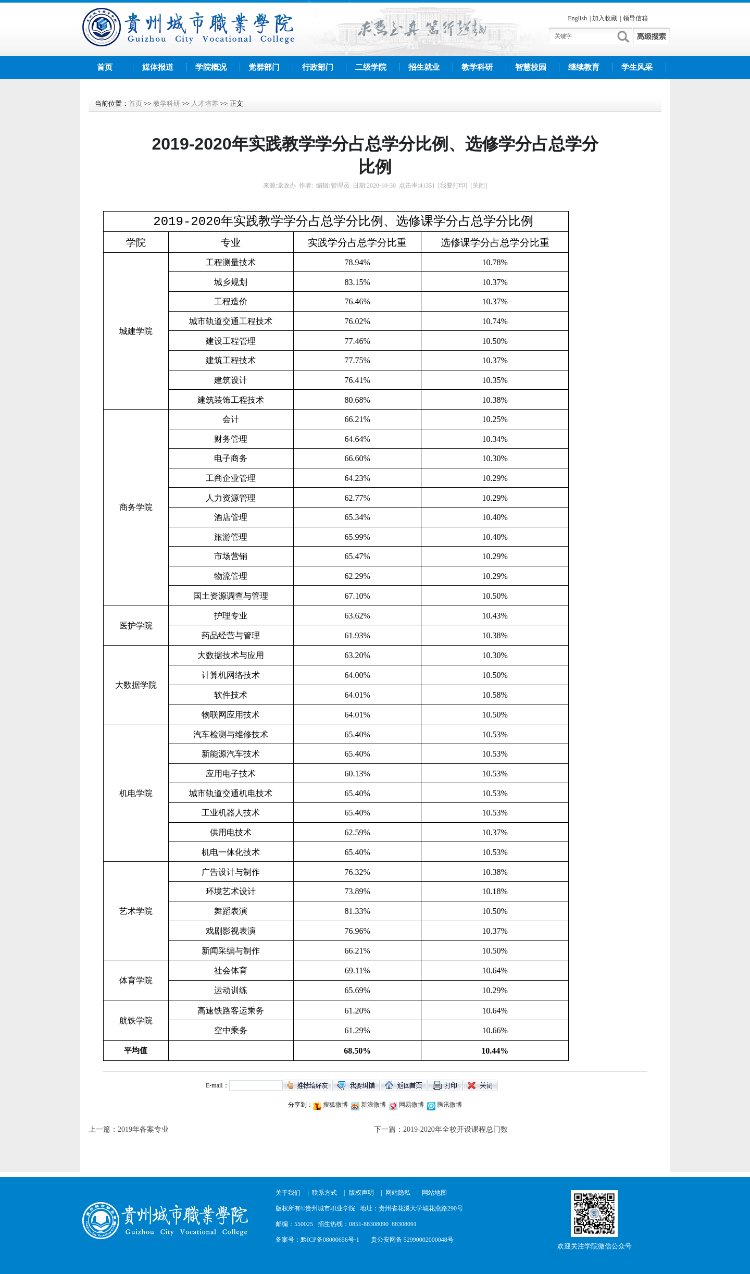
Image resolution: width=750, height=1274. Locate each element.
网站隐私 (397, 1192)
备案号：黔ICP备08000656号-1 (317, 1239)
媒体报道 (157, 67)
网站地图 (434, 1192)
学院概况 (211, 67)
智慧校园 (530, 67)
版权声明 (361, 1192)
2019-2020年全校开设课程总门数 (455, 1129)
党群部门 (264, 67)
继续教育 (583, 67)
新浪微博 (372, 1104)
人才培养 (204, 103)
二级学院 (370, 67)
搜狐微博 (334, 1104)
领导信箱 (635, 18)
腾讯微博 (448, 1104)
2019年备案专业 (143, 1129)
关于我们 (288, 1192)
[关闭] (478, 185)
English (577, 18)
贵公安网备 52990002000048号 (412, 1239)
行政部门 (317, 67)
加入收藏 (604, 18)
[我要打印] (452, 185)
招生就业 (424, 67)
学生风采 (637, 67)
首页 (105, 67)
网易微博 (410, 1104)
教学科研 (477, 67)
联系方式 (324, 1192)
